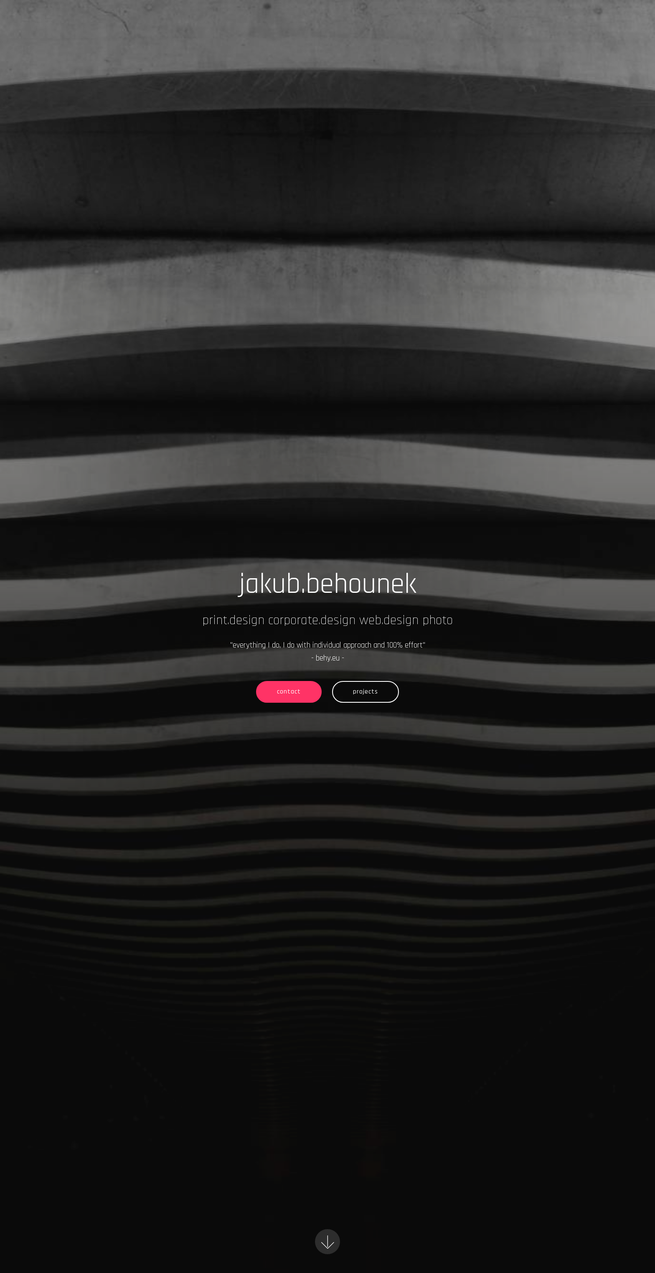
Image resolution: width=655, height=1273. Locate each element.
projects (365, 691)
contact (289, 691)
